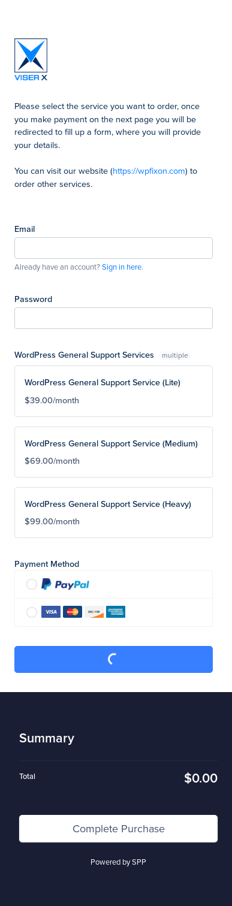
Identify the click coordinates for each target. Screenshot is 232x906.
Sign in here (121, 266)
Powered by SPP (118, 861)
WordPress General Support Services (102, 354)
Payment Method (46, 563)
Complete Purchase (114, 659)
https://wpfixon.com (149, 170)
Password (33, 298)
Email (24, 228)
